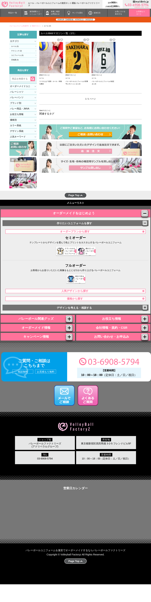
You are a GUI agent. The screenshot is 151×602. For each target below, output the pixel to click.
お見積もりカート (140, 12)
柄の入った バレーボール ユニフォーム (86, 258)
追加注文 (97, 13)
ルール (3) (15, 46)
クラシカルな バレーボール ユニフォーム (62, 258)
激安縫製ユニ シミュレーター (36, 12)
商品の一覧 (12, 13)
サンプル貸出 (77, 13)
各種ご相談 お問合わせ (55, 12)
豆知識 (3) (15, 60)
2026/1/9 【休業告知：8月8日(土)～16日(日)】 (75, 20)
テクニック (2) (16, 51)
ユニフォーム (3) (17, 55)
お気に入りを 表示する (120, 12)
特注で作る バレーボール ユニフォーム (74, 285)
